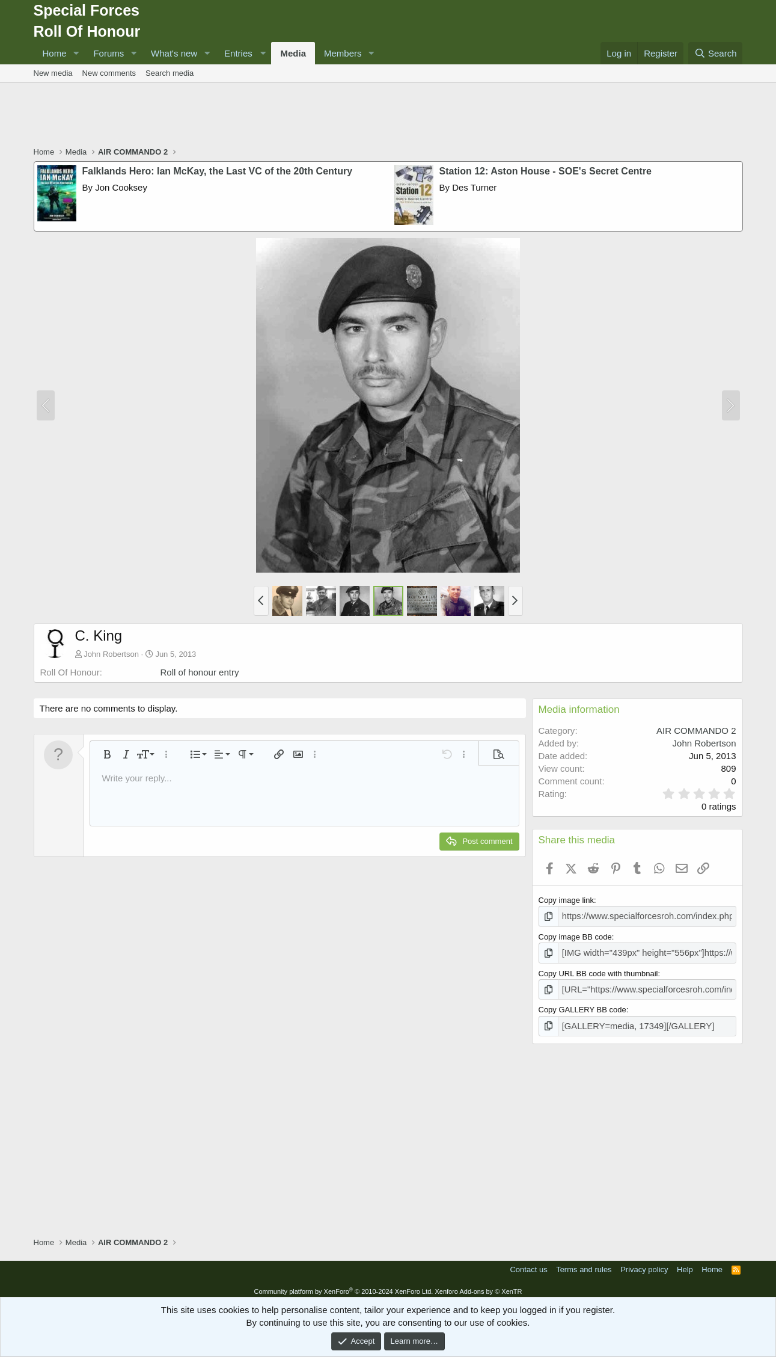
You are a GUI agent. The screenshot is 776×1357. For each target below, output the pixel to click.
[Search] (715, 53)
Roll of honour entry (199, 672)
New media (53, 73)
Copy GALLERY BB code (582, 1005)
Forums (108, 53)
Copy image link (566, 900)
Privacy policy (644, 1263)
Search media (169, 73)
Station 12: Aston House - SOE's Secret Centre (545, 171)
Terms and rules (583, 1263)
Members (343, 53)
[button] (75, 53)
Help (685, 1263)
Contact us (528, 1263)
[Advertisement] (388, 116)
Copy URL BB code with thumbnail (598, 970)
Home (55, 53)
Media (293, 53)
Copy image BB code (575, 935)
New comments (109, 73)
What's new (174, 53)
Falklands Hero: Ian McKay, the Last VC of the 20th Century (217, 171)
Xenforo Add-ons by (478, 1285)
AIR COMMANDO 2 (696, 730)
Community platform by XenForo (343, 1285)
